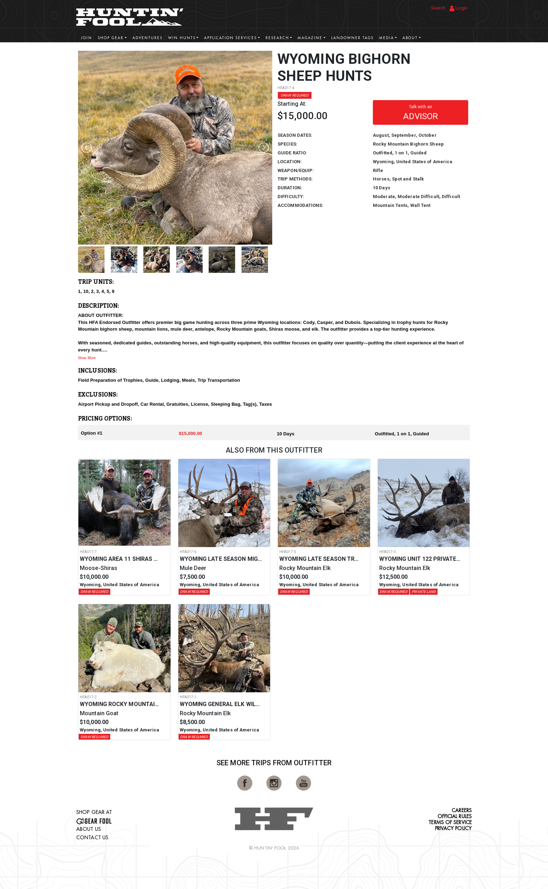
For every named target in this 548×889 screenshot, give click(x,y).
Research (277, 38)
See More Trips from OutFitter (274, 763)
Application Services (230, 38)
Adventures (147, 38)
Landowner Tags (352, 38)
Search (438, 8)
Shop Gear (111, 38)
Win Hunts (182, 38)
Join (86, 38)
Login (458, 8)
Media (386, 38)
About (410, 38)
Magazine (310, 38)
